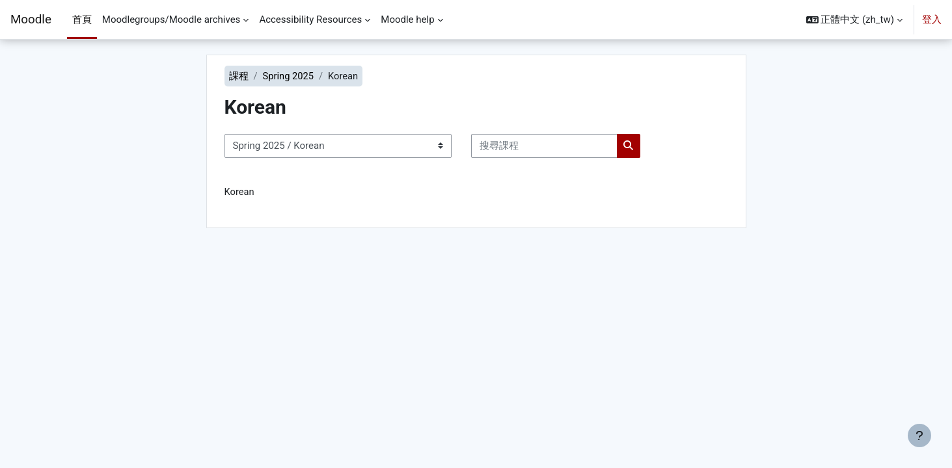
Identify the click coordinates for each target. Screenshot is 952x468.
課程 (239, 76)
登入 (932, 19)
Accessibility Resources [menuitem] (310, 19)
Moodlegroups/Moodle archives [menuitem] (171, 19)
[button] (854, 19)
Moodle (30, 19)
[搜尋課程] (544, 147)
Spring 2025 (289, 76)
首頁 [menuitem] (82, 19)
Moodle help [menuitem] (407, 19)
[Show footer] (919, 435)
